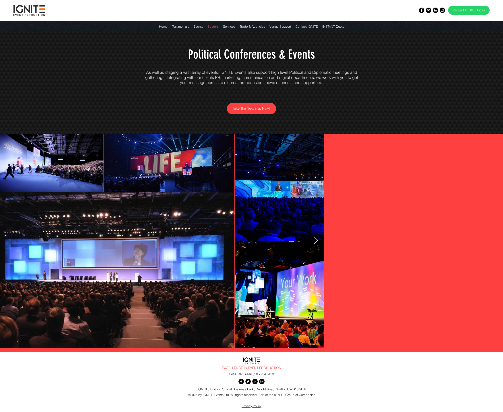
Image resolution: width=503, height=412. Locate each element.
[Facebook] (421, 10)
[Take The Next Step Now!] (251, 108)
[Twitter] (428, 10)
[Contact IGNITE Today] (469, 10)
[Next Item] (315, 240)
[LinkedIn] (435, 10)
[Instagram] (442, 10)
